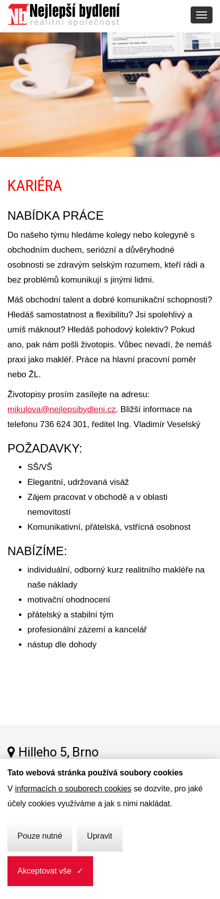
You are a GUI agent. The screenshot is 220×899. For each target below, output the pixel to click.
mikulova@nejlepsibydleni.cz (61, 409)
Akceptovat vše (44, 871)
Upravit (99, 836)
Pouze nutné (39, 836)
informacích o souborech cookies (73, 788)
